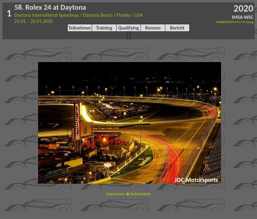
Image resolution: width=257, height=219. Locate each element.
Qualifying (128, 28)
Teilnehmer (79, 28)
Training (104, 28)
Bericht (177, 28)
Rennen (153, 28)
